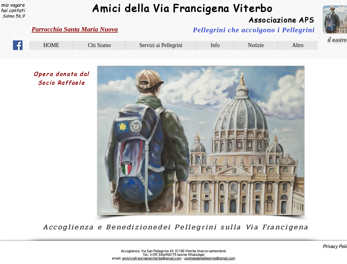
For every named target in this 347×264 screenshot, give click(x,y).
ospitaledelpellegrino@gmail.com (209, 258)
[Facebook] (18, 45)
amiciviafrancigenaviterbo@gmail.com (151, 258)
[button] (215, 45)
